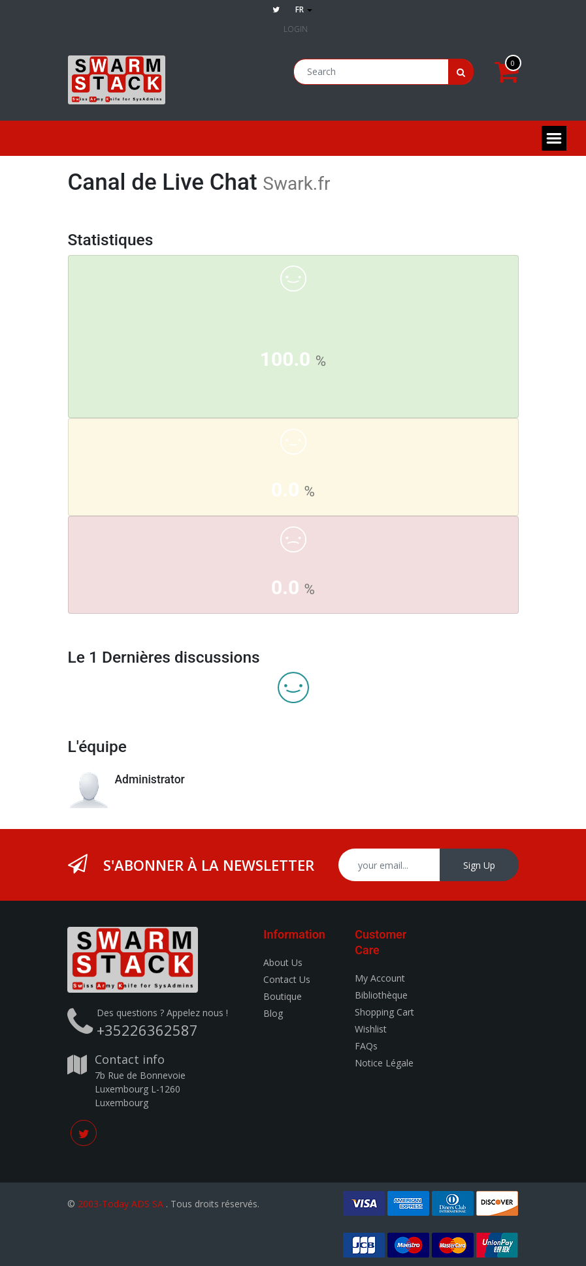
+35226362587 (147, 1030)
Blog (273, 1013)
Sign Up (479, 865)
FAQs (366, 1046)
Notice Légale (384, 1063)
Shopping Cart (384, 1012)
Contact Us (286, 979)
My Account (380, 978)
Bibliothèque (381, 995)
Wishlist (371, 1029)
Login (296, 29)
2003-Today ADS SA (120, 1204)
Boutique (282, 996)
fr (303, 9)
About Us (282, 962)
